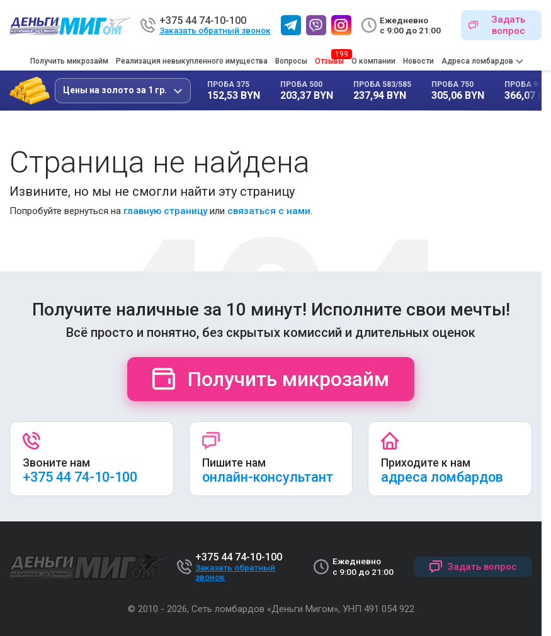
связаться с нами (268, 211)
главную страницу (165, 211)
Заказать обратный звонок (215, 30)
